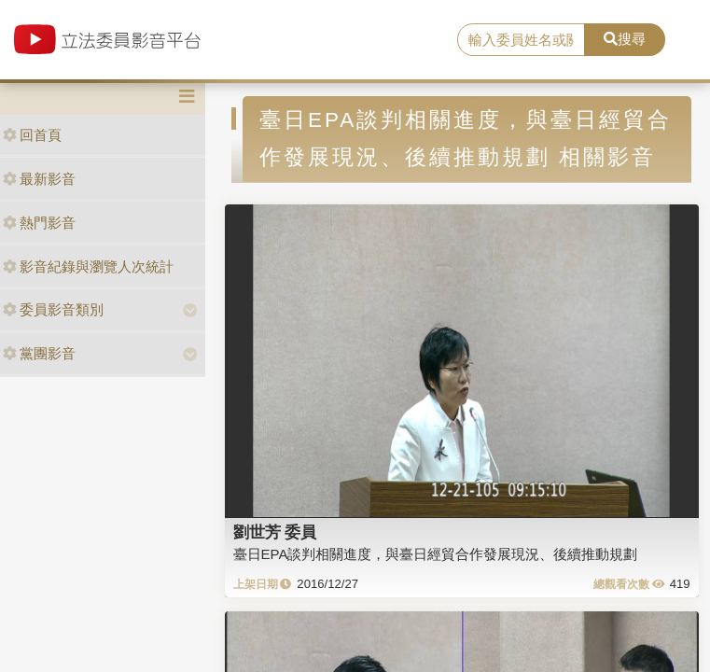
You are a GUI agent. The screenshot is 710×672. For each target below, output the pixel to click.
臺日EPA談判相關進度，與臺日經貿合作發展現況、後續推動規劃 (435, 554)
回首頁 (32, 135)
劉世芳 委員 (275, 532)
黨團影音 (39, 353)
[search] (521, 40)
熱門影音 (39, 223)
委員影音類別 (53, 309)
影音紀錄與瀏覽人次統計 (88, 266)
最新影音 (39, 179)
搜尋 (625, 39)
